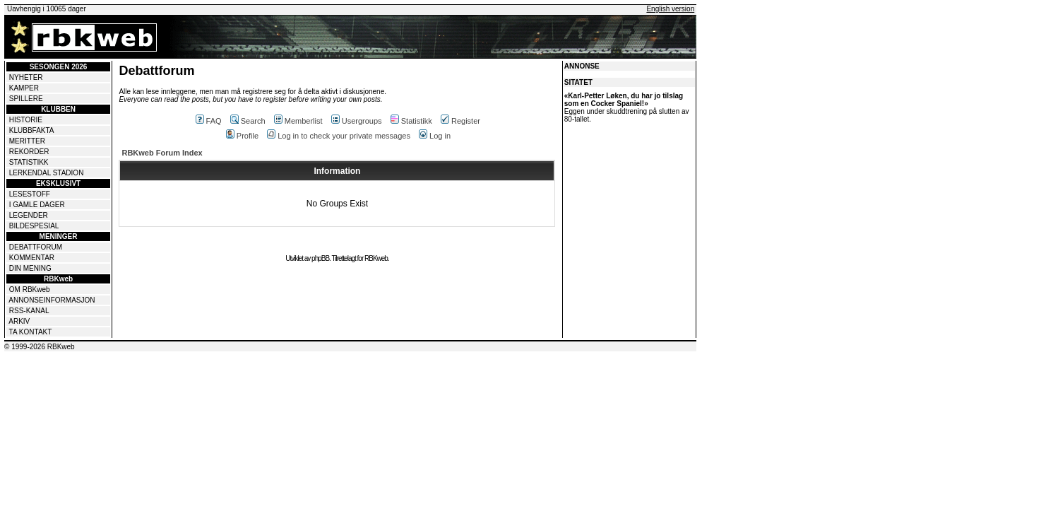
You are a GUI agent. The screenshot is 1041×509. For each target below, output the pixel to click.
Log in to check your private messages (338, 135)
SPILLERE (26, 99)
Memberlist (298, 121)
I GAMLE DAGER (37, 205)
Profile (242, 135)
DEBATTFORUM (35, 247)
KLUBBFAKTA (31, 130)
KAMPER (24, 88)
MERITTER (27, 141)
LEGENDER (28, 215)
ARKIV (19, 321)
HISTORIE (25, 120)
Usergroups (356, 121)
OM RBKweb (29, 289)
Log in (435, 135)
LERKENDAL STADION (46, 173)
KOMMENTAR (31, 258)
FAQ (209, 121)
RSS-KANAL (29, 311)
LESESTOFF (29, 194)
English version (670, 9)
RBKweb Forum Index (161, 152)
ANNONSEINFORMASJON (51, 300)
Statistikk (411, 121)
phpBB (320, 258)
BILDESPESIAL (34, 226)
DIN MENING (30, 268)
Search (248, 121)
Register (460, 121)
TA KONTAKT (30, 332)
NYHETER (26, 77)
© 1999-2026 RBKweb (39, 347)
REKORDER (29, 152)
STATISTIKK (29, 162)
